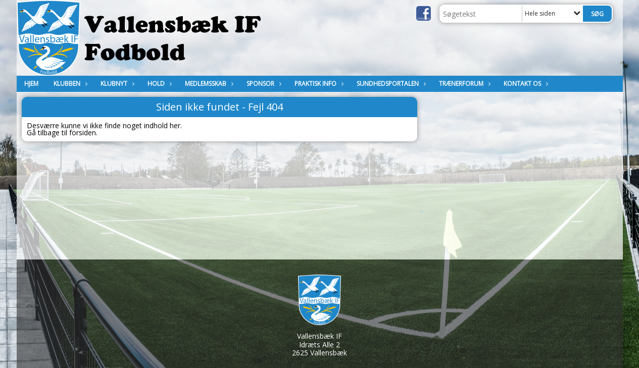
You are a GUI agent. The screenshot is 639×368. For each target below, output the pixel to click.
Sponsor (263, 83)
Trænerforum (463, 83)
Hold (159, 83)
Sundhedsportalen (390, 83)
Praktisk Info (317, 83)
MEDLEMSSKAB (208, 83)
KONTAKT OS (525, 83)
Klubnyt (116, 83)
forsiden (82, 132)
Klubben (69, 83)
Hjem (31, 83)
